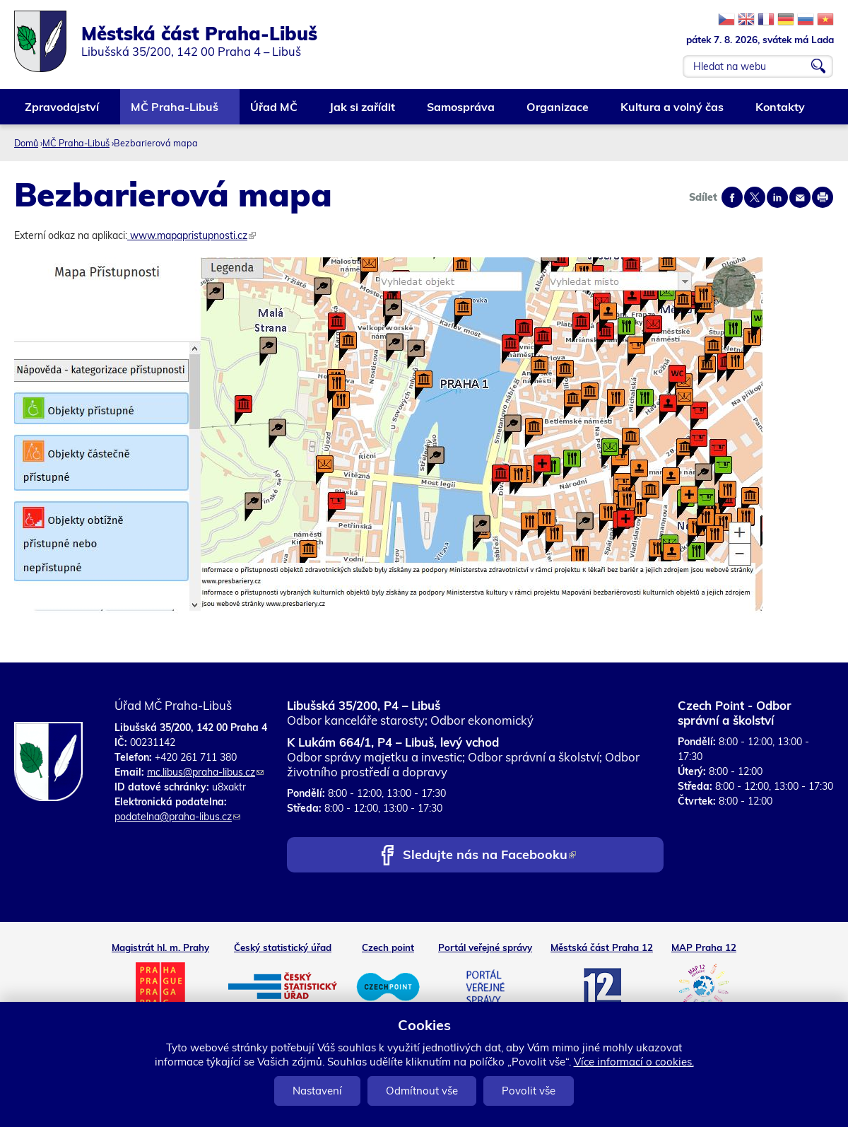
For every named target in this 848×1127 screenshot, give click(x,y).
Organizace (558, 112)
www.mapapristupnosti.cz (191, 235)
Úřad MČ (275, 112)
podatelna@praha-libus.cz (177, 816)
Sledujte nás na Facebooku (489, 855)
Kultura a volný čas (673, 112)
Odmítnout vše (422, 1090)
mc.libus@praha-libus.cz (205, 772)
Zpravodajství (62, 112)
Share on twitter (754, 197)
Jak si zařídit (363, 112)
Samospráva (461, 112)
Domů (26, 142)
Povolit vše (528, 1090)
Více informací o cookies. (634, 1061)
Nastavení (317, 1090)
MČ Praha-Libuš (175, 112)
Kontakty (781, 112)
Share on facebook (732, 197)
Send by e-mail (800, 197)
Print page (822, 197)
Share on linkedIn (777, 197)
